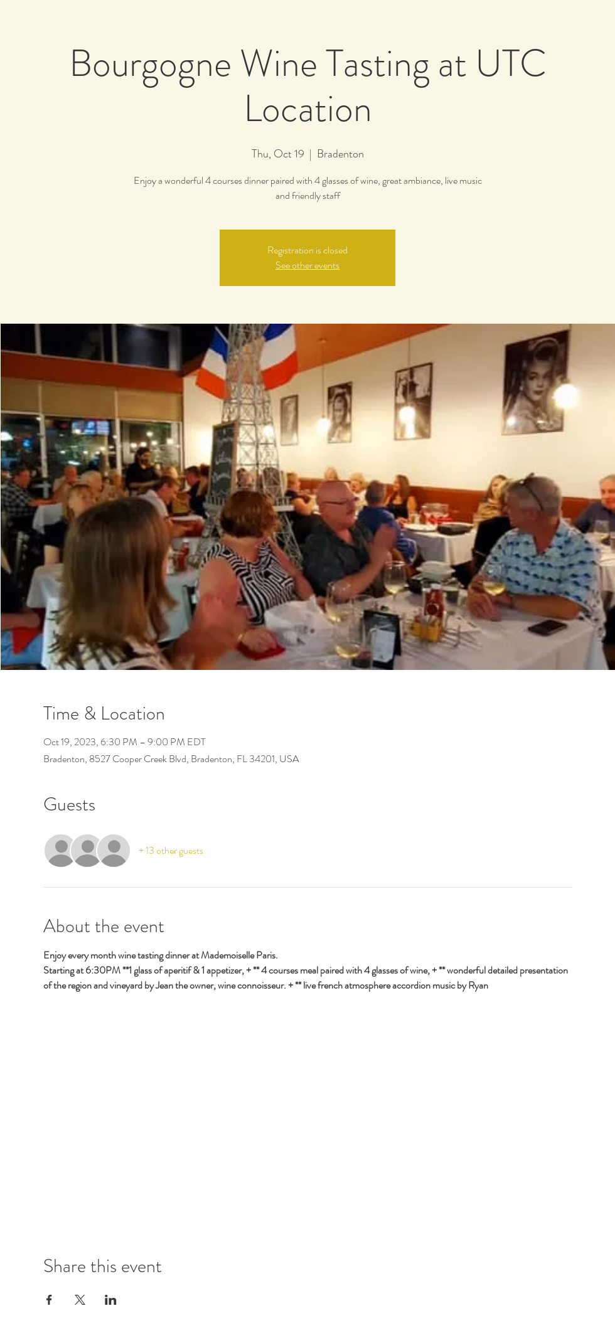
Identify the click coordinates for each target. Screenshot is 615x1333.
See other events (307, 265)
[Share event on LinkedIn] (111, 1300)
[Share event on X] (80, 1300)
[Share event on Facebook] (49, 1300)
